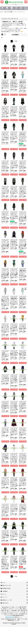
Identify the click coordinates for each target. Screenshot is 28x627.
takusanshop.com (6, 25)
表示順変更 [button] (15, 34)
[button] (2, 1)
